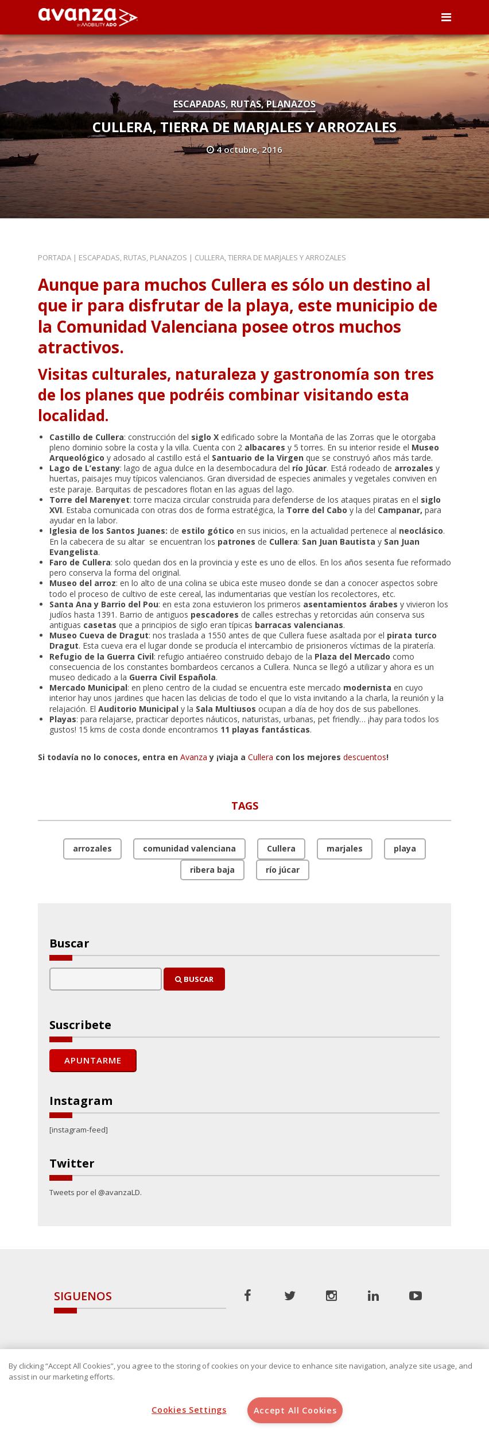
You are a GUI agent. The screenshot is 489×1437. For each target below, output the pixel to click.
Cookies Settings (189, 1409)
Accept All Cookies (295, 1410)
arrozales (92, 848)
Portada (54, 257)
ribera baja (212, 869)
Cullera (260, 757)
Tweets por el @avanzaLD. (95, 1192)
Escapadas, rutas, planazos (244, 104)
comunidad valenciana (189, 848)
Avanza (193, 757)
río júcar (283, 869)
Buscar (194, 979)
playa (405, 848)
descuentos (364, 757)
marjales (345, 848)
